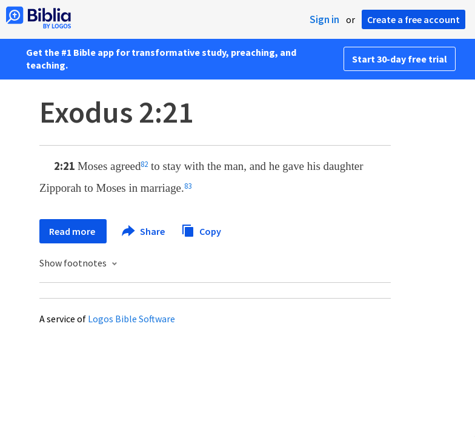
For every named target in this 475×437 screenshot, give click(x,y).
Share (144, 231)
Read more (73, 231)
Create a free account (413, 19)
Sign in (324, 19)
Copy (201, 229)
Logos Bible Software (131, 319)
